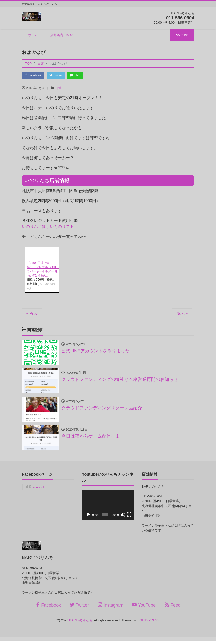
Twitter (60, 76)
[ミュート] (122, 518)
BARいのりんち (80, 624)
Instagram (110, 608)
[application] (108, 508)
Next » (182, 314)
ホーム (33, 35)
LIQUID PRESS (148, 624)
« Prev (32, 314)
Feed (173, 608)
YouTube (144, 608)
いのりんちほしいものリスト (48, 227)
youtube (182, 35)
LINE (81, 76)
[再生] (88, 518)
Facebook (34, 76)
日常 (58, 89)
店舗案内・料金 (61, 35)
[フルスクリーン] (129, 518)
